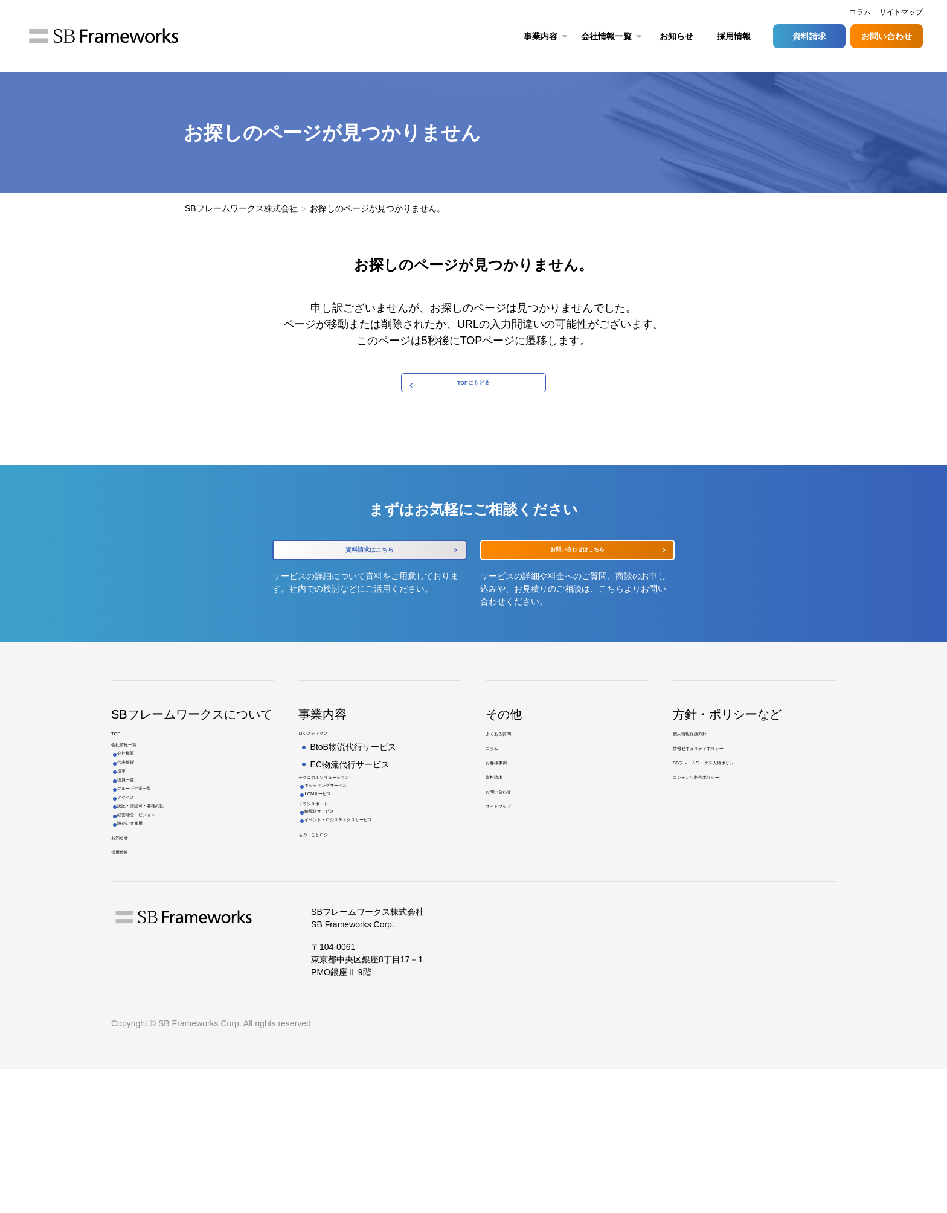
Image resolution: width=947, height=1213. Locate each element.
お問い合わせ (886, 36)
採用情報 (734, 36)
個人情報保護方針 (706, 777)
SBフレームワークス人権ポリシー (738, 817)
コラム (498, 797)
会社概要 (140, 814)
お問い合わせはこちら (577, 574)
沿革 (131, 848)
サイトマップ (901, 12)
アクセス (140, 900)
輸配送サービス (340, 892)
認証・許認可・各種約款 (169, 917)
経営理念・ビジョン (161, 934)
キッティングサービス (352, 841)
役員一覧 (140, 866)
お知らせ (676, 36)
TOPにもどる (474, 390)
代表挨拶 (140, 831)
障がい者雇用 (148, 952)
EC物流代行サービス (350, 809)
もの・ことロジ (328, 930)
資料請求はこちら (369, 575)
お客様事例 (507, 817)
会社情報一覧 (136, 797)
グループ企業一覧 (157, 883)
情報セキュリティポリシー (723, 797)
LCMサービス (336, 858)
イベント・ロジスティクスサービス (378, 909)
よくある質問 (511, 777)
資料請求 (809, 36)
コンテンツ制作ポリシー (719, 837)
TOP (120, 777)
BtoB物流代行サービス (353, 792)
